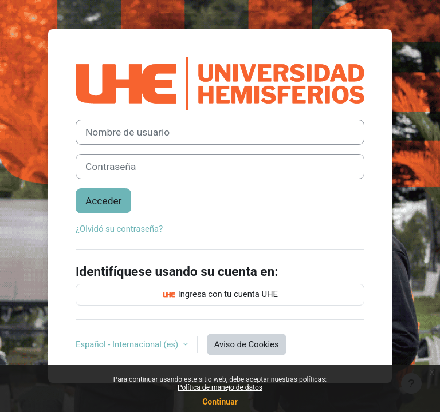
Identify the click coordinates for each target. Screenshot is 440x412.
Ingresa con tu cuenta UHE (220, 295)
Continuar (220, 401)
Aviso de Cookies (246, 344)
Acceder (103, 201)
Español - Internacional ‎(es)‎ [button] (128, 344)
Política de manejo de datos (220, 387)
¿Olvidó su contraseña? (119, 229)
